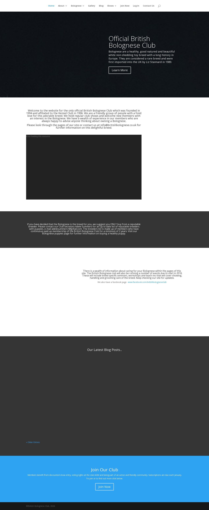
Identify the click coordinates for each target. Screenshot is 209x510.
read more (34, 394)
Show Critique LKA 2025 (154, 361)
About (61, 6)
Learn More (120, 70)
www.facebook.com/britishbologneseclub (147, 282)
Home (51, 6)
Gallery (91, 6)
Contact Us (148, 6)
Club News (64, 365)
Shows (110, 6)
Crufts (116, 394)
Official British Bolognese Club (132, 42)
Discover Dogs (91, 398)
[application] (84, 167)
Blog (101, 6)
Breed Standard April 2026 (45, 361)
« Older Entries (33, 442)
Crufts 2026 (91, 390)
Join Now (124, 6)
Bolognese (76, 6)
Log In (136, 6)
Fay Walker (37, 365)
